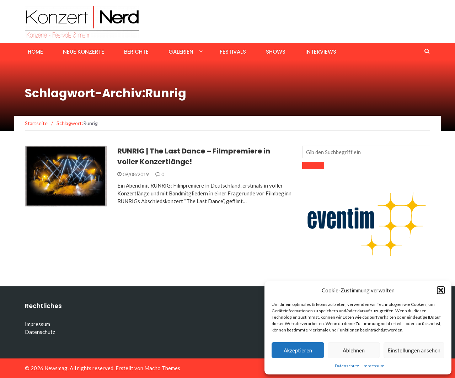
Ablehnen (354, 350)
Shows (275, 51)
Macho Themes (162, 368)
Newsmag (56, 368)
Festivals (233, 51)
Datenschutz (347, 365)
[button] (440, 290)
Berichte (136, 51)
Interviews (320, 51)
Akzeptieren (298, 350)
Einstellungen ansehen (413, 350)
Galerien (180, 51)
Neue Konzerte (83, 51)
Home (35, 51)
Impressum (374, 365)
